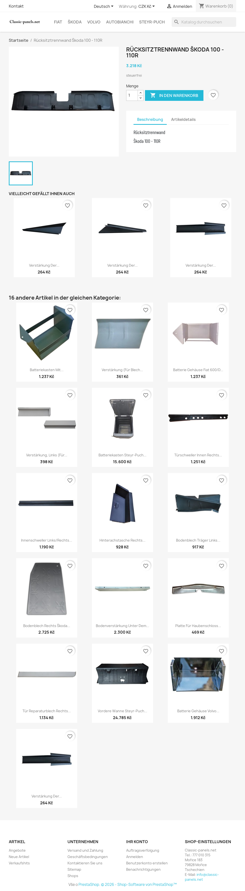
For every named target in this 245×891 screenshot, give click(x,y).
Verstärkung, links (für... (46, 455)
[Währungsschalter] (147, 7)
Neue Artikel (19, 856)
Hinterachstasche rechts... (122, 540)
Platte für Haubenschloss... (198, 625)
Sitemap (74, 869)
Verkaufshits (19, 863)
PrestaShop (88, 884)
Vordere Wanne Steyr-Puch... (122, 711)
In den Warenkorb (174, 95)
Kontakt (16, 6)
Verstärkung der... (44, 265)
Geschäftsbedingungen (87, 856)
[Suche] (204, 22)
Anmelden (134, 856)
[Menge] (132, 95)
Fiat (58, 22)
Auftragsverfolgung (142, 850)
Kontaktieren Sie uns (84, 863)
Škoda (75, 22)
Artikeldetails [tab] (183, 119)
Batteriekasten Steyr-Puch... (122, 455)
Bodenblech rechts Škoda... (46, 625)
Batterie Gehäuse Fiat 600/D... (198, 369)
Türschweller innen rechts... (198, 455)
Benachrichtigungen (143, 869)
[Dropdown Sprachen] (104, 7)
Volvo (93, 22)
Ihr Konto (137, 841)
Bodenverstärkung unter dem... (122, 625)
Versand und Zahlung (85, 850)
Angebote (17, 850)
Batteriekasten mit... (47, 369)
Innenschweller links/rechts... (46, 540)
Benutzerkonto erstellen (147, 863)
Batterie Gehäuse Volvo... (198, 711)
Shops (72, 875)
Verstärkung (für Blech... (122, 369)
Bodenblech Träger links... (198, 540)
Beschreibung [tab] (150, 119)
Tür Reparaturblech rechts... (46, 711)
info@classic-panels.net (202, 877)
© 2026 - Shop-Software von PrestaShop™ (139, 884)
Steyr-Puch (152, 22)
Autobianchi (120, 22)
